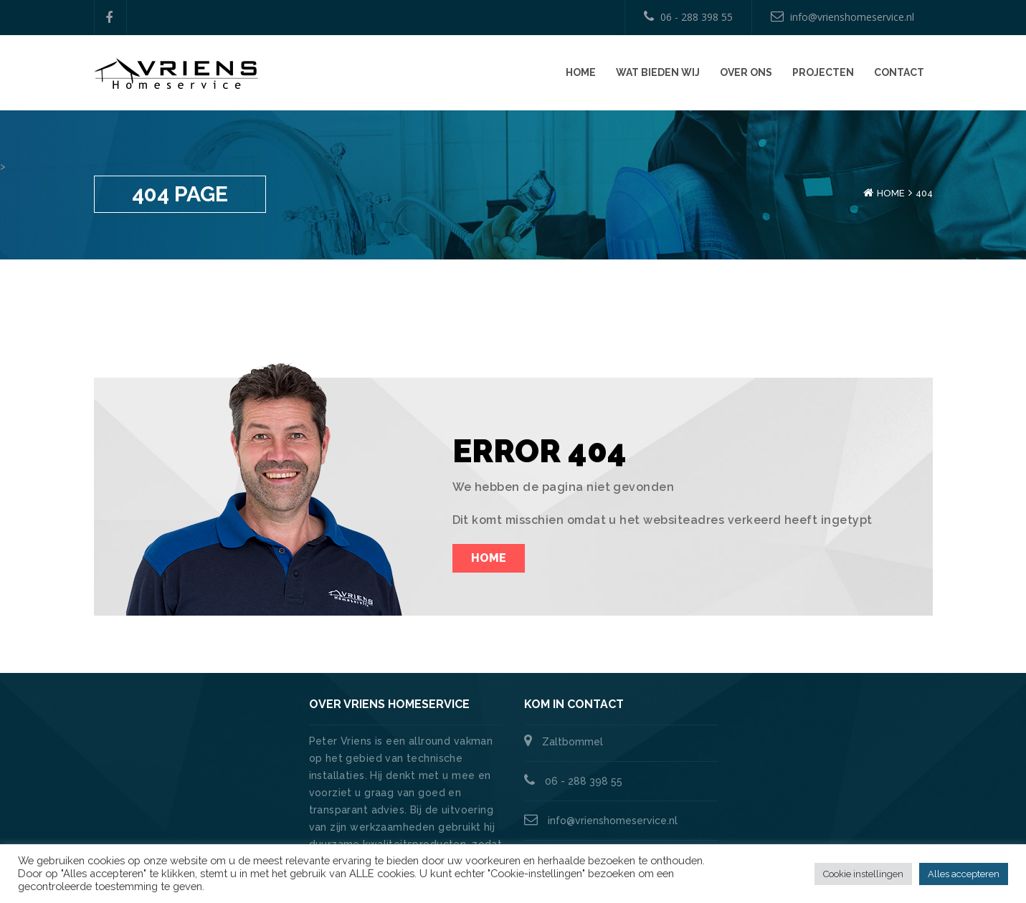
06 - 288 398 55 (688, 17)
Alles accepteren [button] (963, 874)
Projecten (823, 72)
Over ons (746, 72)
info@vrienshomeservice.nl (842, 17)
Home (581, 72)
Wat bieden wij (658, 72)
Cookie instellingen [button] (863, 874)
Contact (899, 72)
